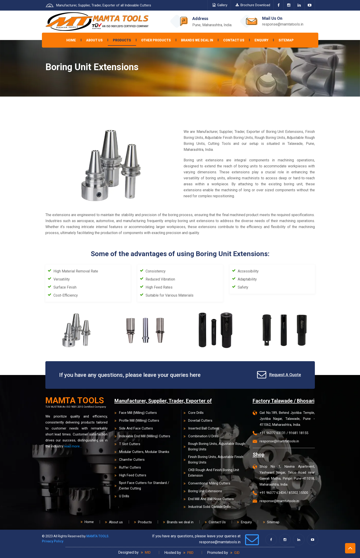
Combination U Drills (201, 436)
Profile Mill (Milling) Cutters (136, 420)
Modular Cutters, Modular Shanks (141, 452)
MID (146, 552)
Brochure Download (253, 5)
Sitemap (286, 40)
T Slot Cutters (127, 444)
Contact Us (233, 40)
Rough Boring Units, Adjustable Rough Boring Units (214, 446)
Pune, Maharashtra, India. (212, 25)
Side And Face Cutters (133, 428)
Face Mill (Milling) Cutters (135, 413)
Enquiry (261, 40)
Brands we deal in (197, 40)
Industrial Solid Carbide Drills (207, 507)
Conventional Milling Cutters (207, 483)
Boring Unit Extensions (203, 491)
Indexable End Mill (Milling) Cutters (142, 436)
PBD (188, 553)
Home (71, 40)
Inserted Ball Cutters (201, 428)
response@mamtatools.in (282, 24)
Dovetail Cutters (198, 420)
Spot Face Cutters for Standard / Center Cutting (141, 485)
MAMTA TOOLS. (97, 536)
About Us (94, 40)
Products (122, 40)
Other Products (156, 40)
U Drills (121, 496)
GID (235, 553)
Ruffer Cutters (127, 467)
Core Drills (194, 413)
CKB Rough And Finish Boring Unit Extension (211, 473)
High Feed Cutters (130, 475)
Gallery (220, 5)
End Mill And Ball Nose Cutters (209, 499)
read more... (73, 446)
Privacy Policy (52, 541)
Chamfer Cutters (129, 460)
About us (114, 522)
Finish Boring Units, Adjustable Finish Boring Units (213, 459)
